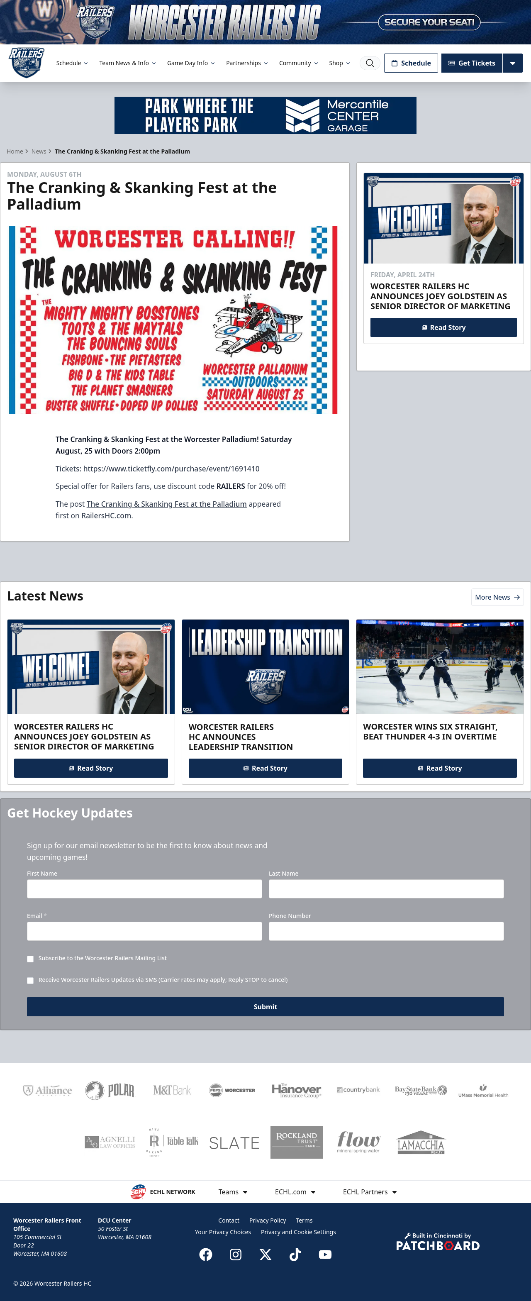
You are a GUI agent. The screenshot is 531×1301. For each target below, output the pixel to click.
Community (299, 63)
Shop (340, 63)
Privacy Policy (267, 1220)
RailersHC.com (106, 515)
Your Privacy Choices (223, 1232)
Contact (228, 1220)
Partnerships (247, 63)
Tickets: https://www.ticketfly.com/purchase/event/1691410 (158, 469)
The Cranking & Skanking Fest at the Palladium (167, 504)
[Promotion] (265, 22)
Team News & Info (128, 63)
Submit (266, 1006)
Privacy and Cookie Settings (298, 1232)
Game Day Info (191, 63)
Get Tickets (471, 63)
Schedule (73, 63)
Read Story (443, 327)
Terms (304, 1220)
